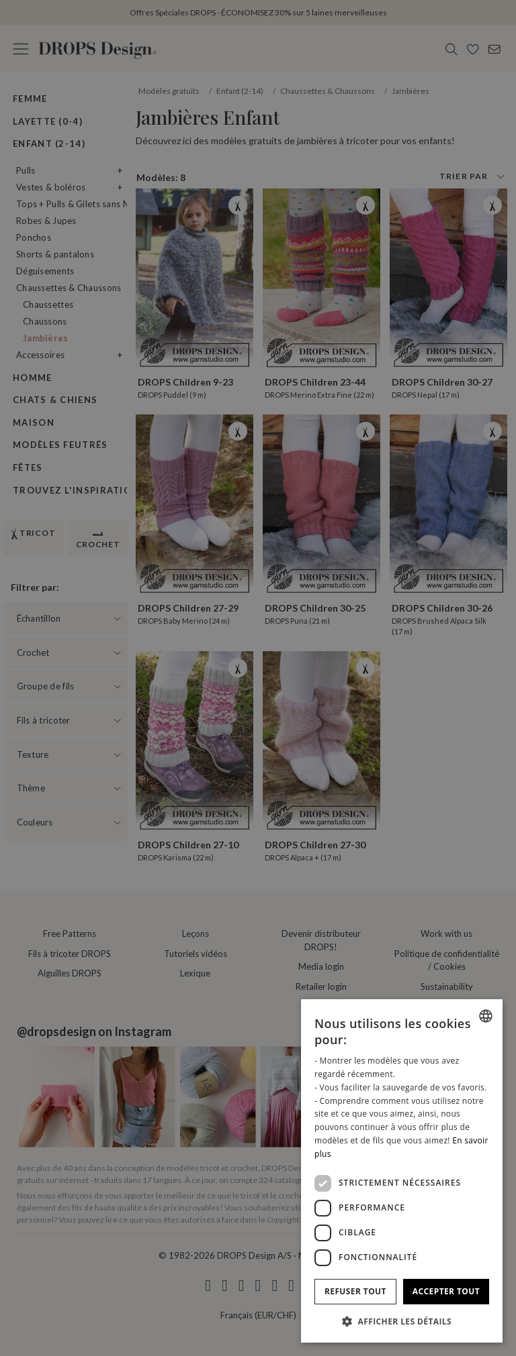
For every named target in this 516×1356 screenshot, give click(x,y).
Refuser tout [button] (355, 1291)
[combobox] (485, 1016)
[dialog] (402, 1171)
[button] (401, 1321)
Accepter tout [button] (446, 1291)
